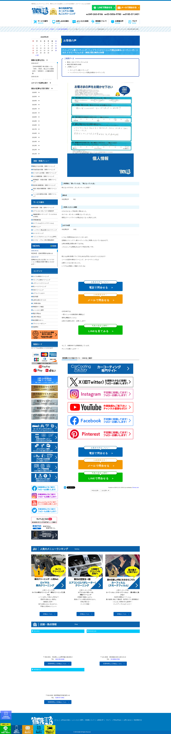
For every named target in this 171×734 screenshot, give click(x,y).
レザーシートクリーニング (41, 283)
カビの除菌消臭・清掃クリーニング (44, 176)
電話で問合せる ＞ (100, 285)
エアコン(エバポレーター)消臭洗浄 (43, 211)
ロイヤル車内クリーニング (41, 276)
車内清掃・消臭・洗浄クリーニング (43, 207)
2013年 (34, 145)
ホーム (56, 720)
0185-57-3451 (59, 697)
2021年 (34, 113)
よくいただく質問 (38, 310)
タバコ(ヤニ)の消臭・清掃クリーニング (44, 173)
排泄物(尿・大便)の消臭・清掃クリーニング (44, 181)
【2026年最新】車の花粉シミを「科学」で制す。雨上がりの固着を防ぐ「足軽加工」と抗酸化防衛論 (43, 70)
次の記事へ (105, 490)
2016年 (34, 133)
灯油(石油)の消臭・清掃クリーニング (44, 169)
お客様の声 (100, 720)
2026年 (34, 92)
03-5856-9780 (115, 659)
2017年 (34, 129)
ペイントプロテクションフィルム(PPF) (44, 237)
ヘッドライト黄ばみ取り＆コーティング (45, 230)
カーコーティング (38, 233)
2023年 (34, 104)
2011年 (34, 154)
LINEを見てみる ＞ (100, 329)
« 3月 (37, 55)
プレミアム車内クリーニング (41, 280)
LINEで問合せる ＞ (100, 476)
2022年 (34, 109)
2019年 (34, 121)
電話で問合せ (37, 313)
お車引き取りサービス (41, 300)
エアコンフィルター (41, 293)
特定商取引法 (138, 720)
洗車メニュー (37, 226)
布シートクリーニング (41, 286)
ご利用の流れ (37, 303)
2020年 (34, 117)
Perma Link (135, 487)
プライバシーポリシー (39, 323)
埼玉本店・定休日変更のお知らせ (42, 253)
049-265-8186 (59, 659)
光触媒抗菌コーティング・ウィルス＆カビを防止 (45, 215)
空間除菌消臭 (37, 220)
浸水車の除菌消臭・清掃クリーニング (44, 185)
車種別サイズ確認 (38, 306)
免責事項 (35, 327)
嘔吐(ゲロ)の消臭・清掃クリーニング (44, 166)
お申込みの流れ (65, 720)
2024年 (34, 100)
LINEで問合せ (38, 317)
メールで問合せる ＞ (100, 298)
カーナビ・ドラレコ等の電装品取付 (43, 240)
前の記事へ (95, 490)
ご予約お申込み (116, 720)
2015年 (34, 137)
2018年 (34, 125)
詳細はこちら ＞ (49, 614)
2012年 (34, 149)
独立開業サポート (38, 320)
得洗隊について (90, 720)
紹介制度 (35, 296)
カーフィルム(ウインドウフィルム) (43, 223)
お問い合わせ (128, 720)
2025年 (34, 96)
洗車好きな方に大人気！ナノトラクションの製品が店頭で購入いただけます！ (42, 262)
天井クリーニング (41, 290)
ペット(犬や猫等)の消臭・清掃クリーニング (44, 195)
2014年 (34, 141)
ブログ (108, 720)
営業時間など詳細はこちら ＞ (58, 663)
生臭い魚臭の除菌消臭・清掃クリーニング (45, 189)
